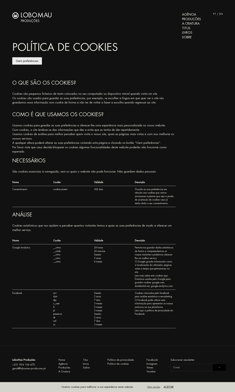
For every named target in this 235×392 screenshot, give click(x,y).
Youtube (151, 371)
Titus (186, 28)
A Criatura (191, 23)
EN (221, 14)
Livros (187, 32)
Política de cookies (118, 364)
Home (61, 360)
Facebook (152, 360)
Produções (191, 19)
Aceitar (168, 387)
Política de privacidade (121, 360)
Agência (189, 14)
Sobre (187, 37)
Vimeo (150, 367)
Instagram (152, 364)
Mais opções (153, 387)
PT (214, 14)
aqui (165, 276)
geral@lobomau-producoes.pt (29, 368)
